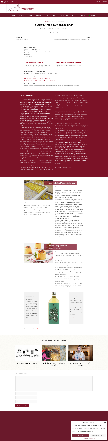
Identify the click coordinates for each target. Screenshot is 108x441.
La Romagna (22, 15)
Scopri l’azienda (74, 318)
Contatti (104, 1)
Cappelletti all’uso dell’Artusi (34, 62)
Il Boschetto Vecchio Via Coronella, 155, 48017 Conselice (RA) (39, 80)
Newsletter (14, 1)
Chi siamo (98, 1)
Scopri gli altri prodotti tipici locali (63, 167)
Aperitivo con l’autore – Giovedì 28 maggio (80, 364)
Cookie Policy (86, 438)
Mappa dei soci (64, 15)
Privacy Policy (92, 438)
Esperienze (38, 15)
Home (13, 15)
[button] (105, 422)
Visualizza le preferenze (98, 435)
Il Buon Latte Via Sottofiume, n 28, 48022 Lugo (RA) (37, 78)
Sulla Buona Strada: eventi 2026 (27, 363)
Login (8, 1)
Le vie (30, 15)
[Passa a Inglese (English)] (42, 328)
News (46, 15)
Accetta (80, 435)
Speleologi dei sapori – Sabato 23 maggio (54, 364)
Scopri (54, 15)
